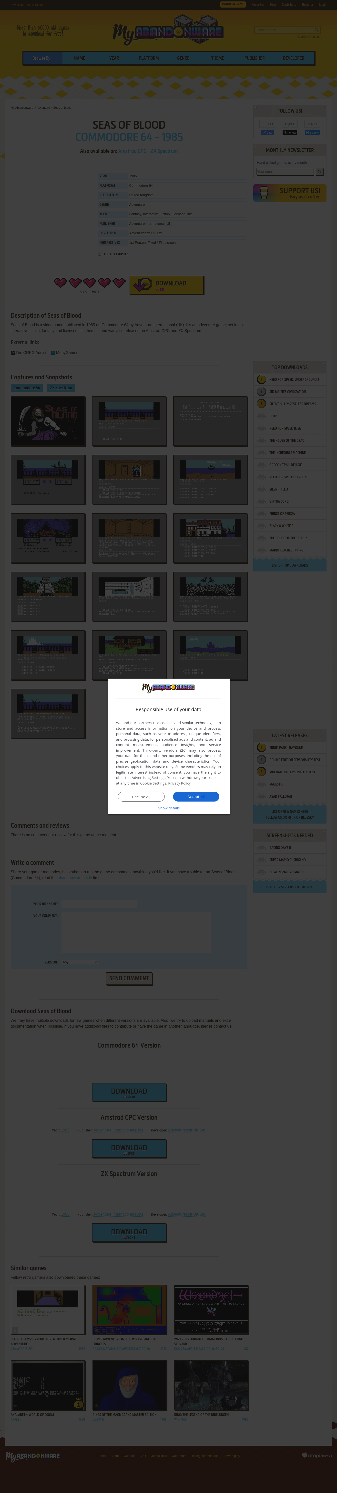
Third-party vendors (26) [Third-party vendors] (164, 750)
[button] (168, 808)
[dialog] (169, 746)
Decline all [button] (141, 796)
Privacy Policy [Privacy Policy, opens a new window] (179, 783)
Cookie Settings (153, 783)
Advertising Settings (148, 777)
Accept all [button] (196, 796)
